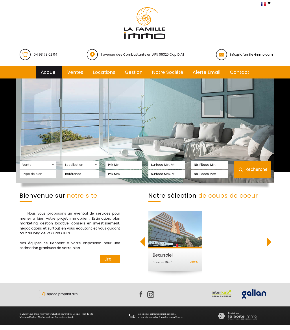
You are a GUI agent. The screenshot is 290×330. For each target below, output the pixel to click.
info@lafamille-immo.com (251, 54)
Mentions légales (28, 322)
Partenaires (60, 322)
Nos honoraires (45, 322)
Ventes (75, 72)
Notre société (167, 72)
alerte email (206, 72)
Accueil (49, 72)
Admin (70, 322)
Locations (104, 72)
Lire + (110, 259)
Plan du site (87, 318)
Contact (239, 72)
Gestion (134, 72)
